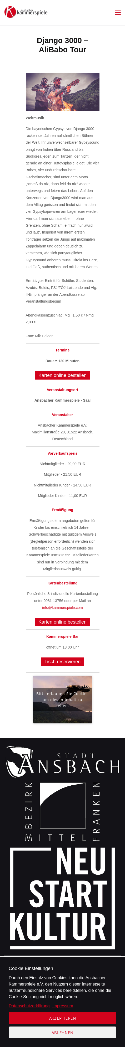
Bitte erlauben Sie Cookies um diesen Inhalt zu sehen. (62, 699)
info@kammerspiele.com (62, 607)
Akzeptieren (62, 1018)
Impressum (62, 1006)
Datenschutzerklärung (29, 1006)
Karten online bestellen (62, 375)
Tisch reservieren (62, 661)
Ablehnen (62, 1032)
